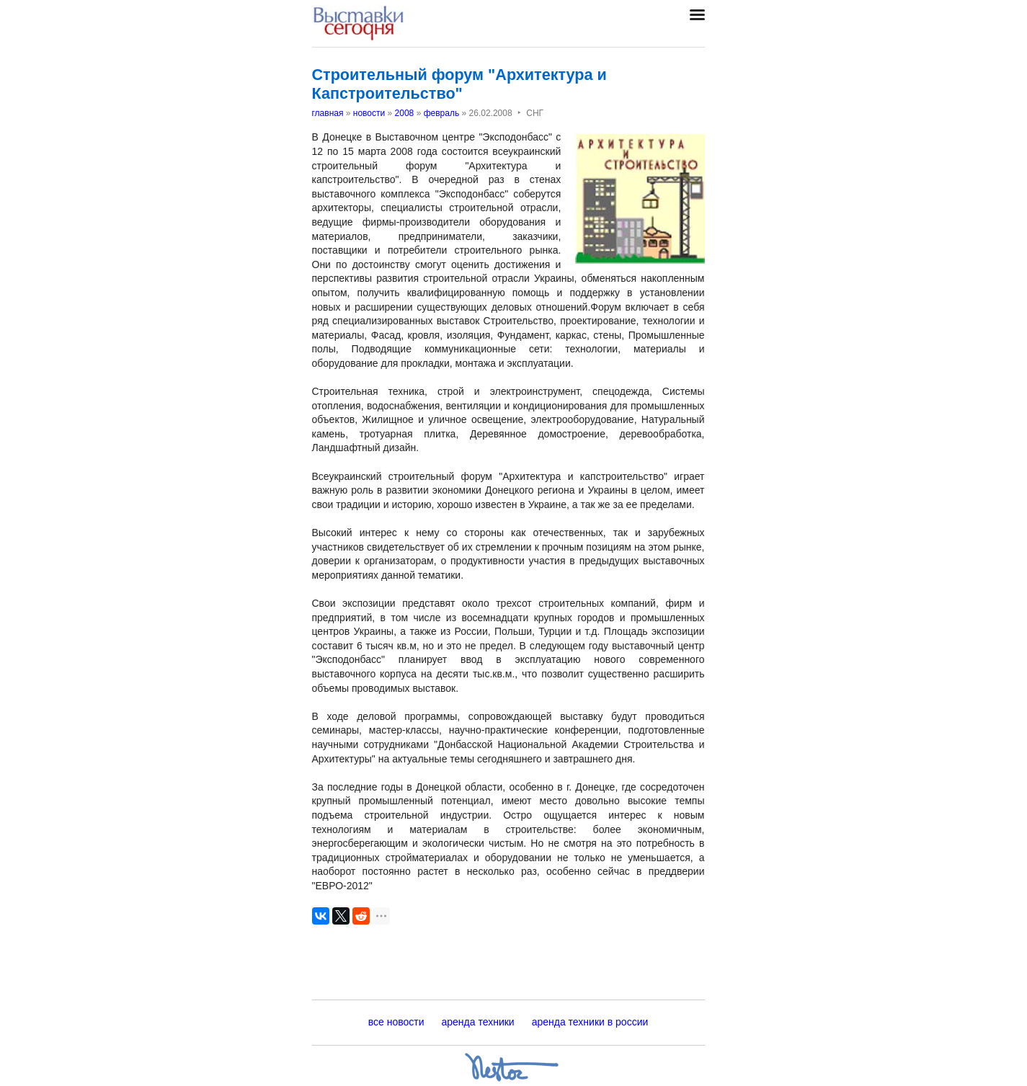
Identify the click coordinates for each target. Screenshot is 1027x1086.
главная (328, 113)
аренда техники (478, 1022)
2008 (404, 113)
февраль (442, 113)
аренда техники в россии (590, 1022)
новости (369, 113)
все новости (396, 1022)
